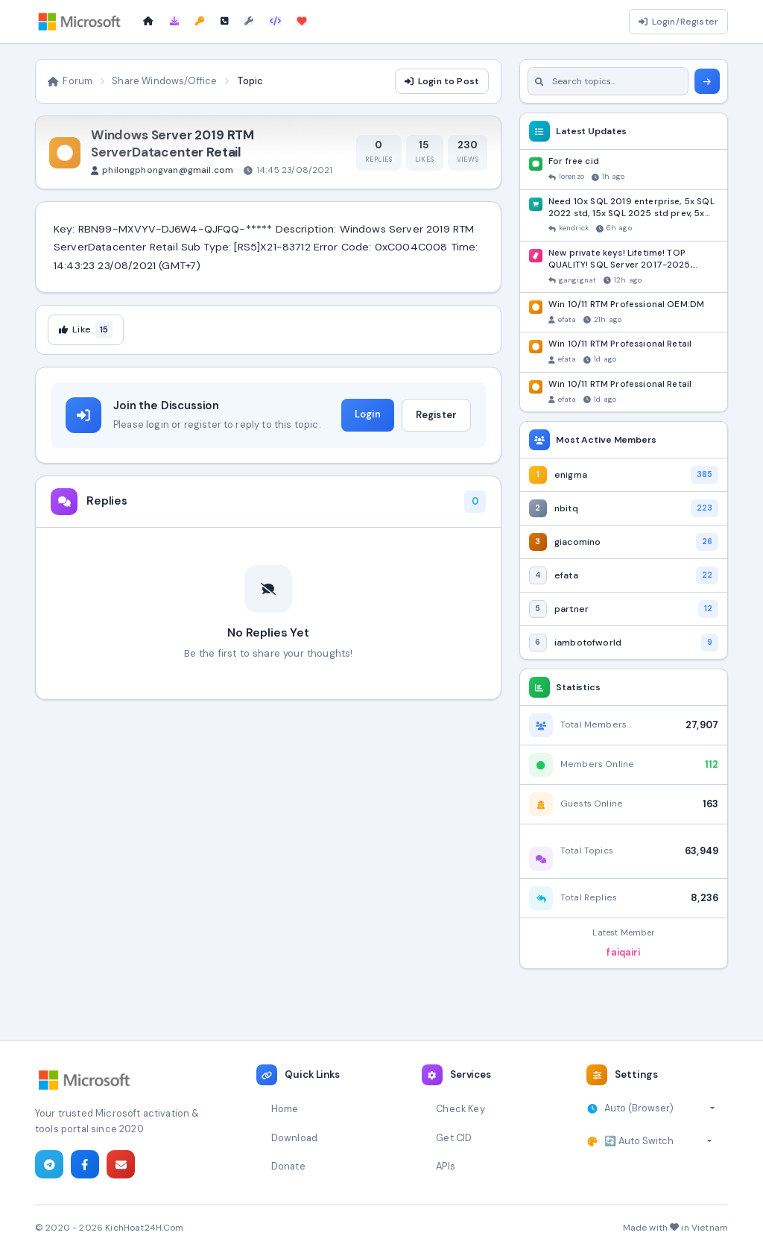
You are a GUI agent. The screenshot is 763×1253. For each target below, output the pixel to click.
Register (436, 414)
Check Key (460, 1108)
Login (368, 414)
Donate (288, 1166)
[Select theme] (658, 1141)
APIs (445, 1166)
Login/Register (678, 22)
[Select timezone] (659, 1108)
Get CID (454, 1138)
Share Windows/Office (164, 81)
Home (285, 1108)
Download (294, 1138)
